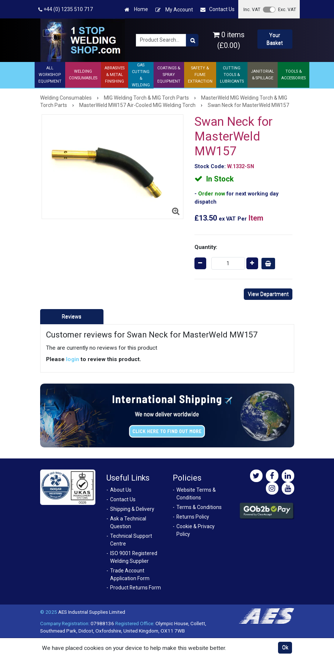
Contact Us (217, 9)
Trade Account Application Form (130, 574)
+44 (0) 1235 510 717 (65, 9)
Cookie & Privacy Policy (195, 530)
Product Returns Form (135, 588)
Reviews (71, 316)
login (72, 359)
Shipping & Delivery (132, 509)
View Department (268, 294)
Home (136, 9)
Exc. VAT (287, 9)
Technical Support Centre (131, 540)
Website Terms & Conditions (196, 494)
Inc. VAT (251, 9)
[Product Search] (192, 40)
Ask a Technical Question (128, 522)
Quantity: (205, 247)
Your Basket (275, 39)
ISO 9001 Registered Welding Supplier (133, 557)
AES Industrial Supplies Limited (91, 612)
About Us (120, 490)
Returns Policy (192, 517)
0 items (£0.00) (229, 40)
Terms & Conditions (199, 507)
